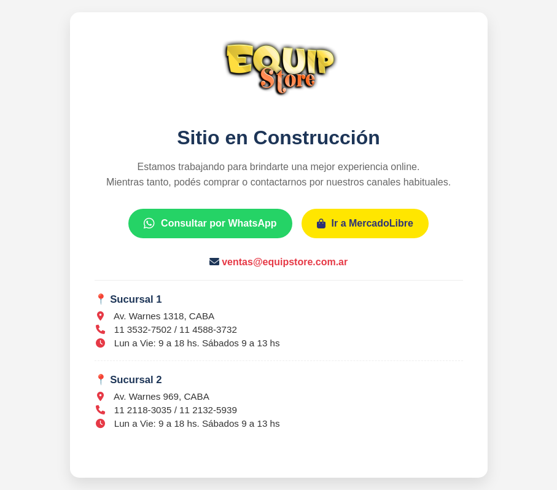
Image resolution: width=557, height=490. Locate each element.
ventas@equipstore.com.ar (285, 262)
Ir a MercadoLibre (365, 223)
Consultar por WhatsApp (210, 223)
